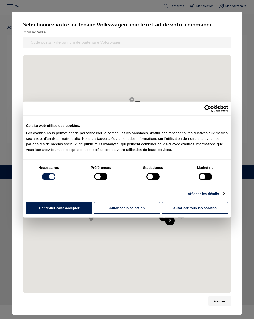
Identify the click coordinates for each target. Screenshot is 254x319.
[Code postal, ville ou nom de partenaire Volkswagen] (127, 42)
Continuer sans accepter (59, 208)
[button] (132, 100)
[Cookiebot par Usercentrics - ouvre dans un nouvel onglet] (207, 108)
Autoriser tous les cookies (195, 208)
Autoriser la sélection (127, 208)
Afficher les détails (203, 194)
